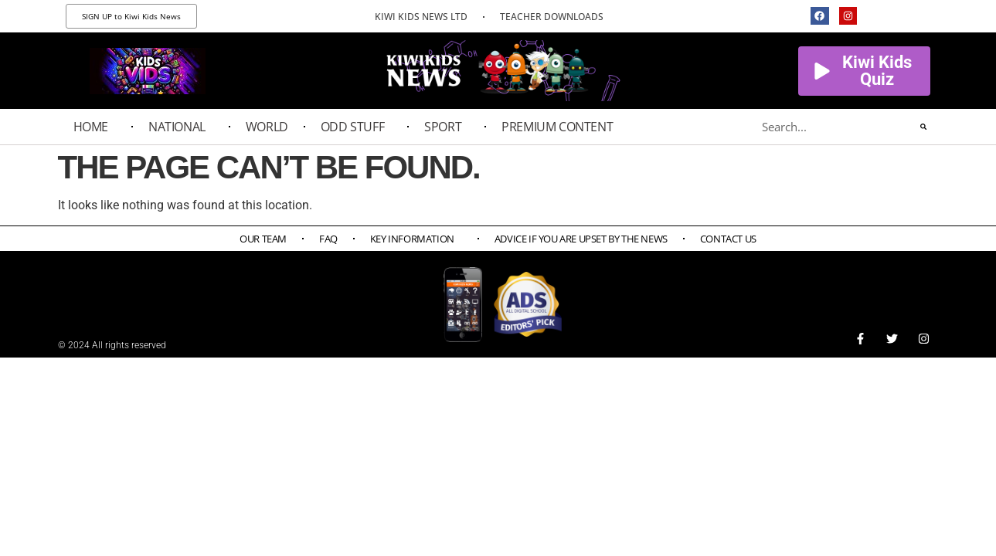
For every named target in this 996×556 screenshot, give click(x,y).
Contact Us (728, 239)
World (267, 126)
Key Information (416, 238)
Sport (446, 126)
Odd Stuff (356, 126)
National (180, 126)
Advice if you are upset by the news (581, 239)
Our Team (263, 239)
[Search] (923, 126)
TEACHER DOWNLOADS (551, 16)
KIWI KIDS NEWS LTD (421, 16)
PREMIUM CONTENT (560, 126)
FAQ (328, 239)
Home (94, 126)
